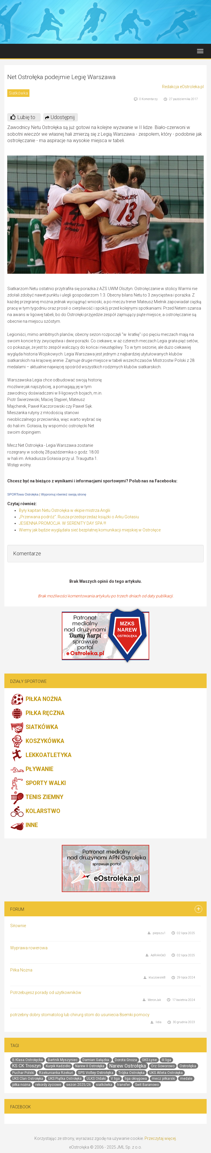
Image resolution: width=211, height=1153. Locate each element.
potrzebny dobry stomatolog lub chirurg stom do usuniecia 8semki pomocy (80, 1014)
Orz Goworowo (163, 1066)
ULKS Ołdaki (96, 1079)
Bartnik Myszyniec (63, 1060)
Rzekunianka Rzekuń (56, 1073)
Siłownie (18, 925)
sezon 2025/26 (78, 1085)
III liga (166, 1060)
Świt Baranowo (147, 1085)
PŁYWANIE (31, 770)
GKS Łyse (149, 1060)
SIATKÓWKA (34, 728)
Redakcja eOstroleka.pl (183, 86)
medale (186, 1079)
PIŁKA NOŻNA (35, 700)
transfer (123, 1085)
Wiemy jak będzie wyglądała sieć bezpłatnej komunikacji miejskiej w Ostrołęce (90, 530)
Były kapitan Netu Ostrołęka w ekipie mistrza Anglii (64, 510)
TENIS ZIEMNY (36, 798)
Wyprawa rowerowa (29, 948)
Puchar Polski (23, 1073)
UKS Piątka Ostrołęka (65, 1079)
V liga (115, 1079)
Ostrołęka (188, 1066)
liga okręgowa (136, 1079)
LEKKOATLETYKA (40, 756)
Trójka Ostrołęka (131, 1073)
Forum (17, 909)
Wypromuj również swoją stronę (63, 494)
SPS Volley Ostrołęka (95, 1072)
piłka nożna (21, 1085)
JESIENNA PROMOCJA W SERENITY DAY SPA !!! (62, 523)
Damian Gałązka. (96, 1060)
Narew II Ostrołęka (89, 1066)
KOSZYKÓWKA (37, 742)
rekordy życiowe (48, 1085)
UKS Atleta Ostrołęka (166, 1073)
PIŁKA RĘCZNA (37, 714)
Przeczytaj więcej (160, 1138)
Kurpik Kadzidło (58, 1066)
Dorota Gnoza (126, 1060)
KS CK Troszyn (26, 1065)
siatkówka (104, 1085)
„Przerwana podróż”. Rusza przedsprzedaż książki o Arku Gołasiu (79, 516)
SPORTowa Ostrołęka (22, 494)
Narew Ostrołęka (127, 1066)
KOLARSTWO (35, 812)
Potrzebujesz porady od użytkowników (45, 992)
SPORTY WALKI (38, 784)
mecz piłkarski (163, 1079)
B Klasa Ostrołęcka (27, 1060)
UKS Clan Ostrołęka (27, 1079)
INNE (24, 826)
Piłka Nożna (21, 970)
